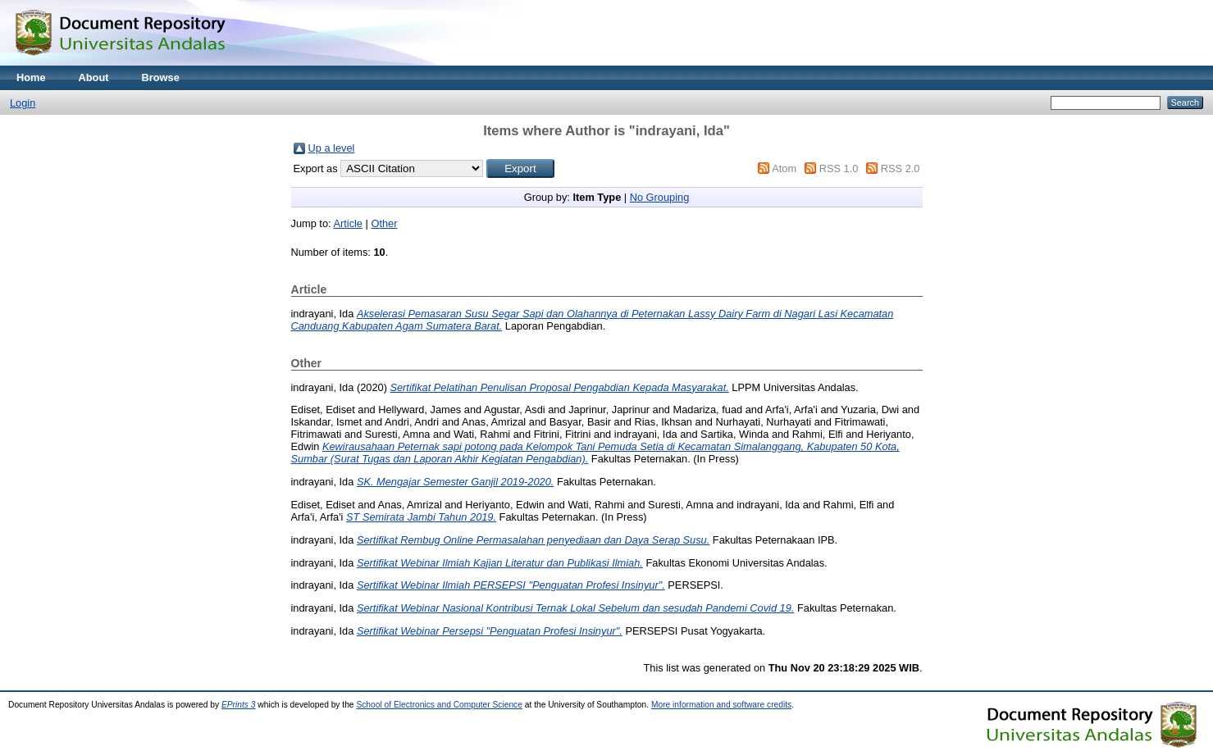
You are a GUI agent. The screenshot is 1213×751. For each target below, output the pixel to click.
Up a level (331, 148)
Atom (784, 168)
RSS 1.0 (839, 168)
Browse (161, 77)
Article (348, 223)
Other (384, 223)
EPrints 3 (238, 704)
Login (22, 103)
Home (31, 77)
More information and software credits (721, 704)
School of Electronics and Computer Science (439, 704)
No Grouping (660, 197)
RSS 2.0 (900, 168)
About (94, 77)
